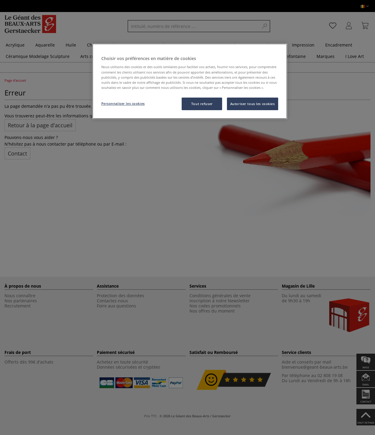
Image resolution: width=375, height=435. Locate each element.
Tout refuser (202, 103)
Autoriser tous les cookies (252, 103)
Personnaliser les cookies (123, 103)
